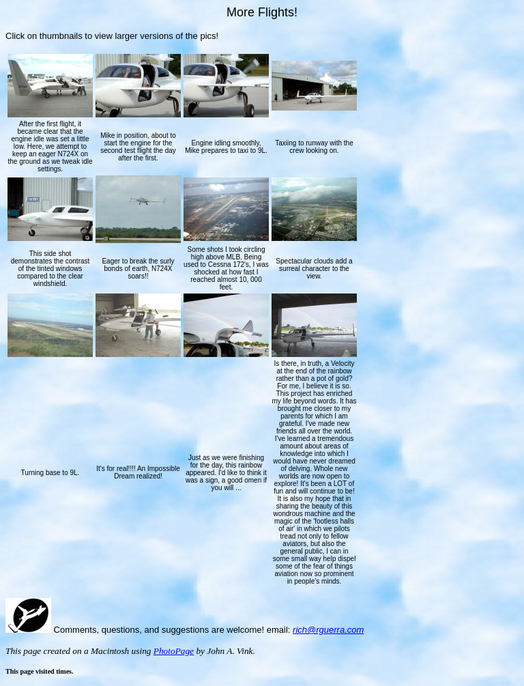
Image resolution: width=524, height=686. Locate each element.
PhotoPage (174, 651)
